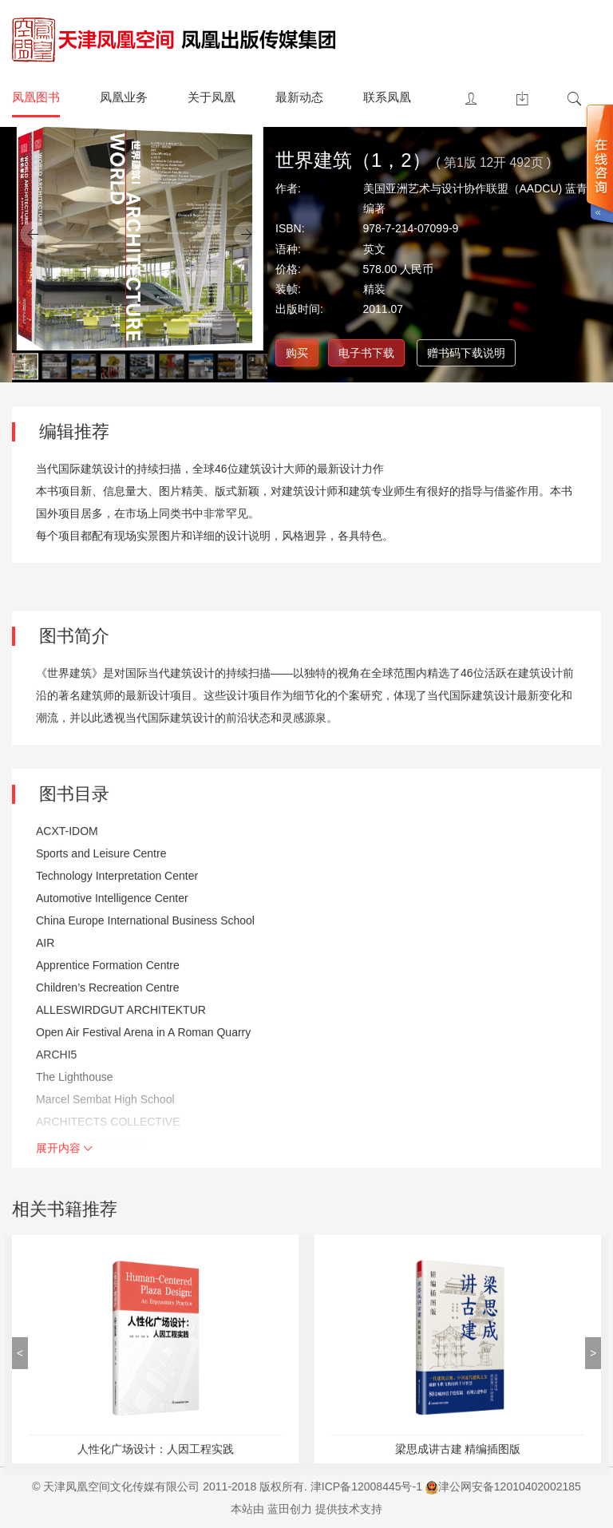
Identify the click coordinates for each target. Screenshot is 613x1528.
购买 (297, 352)
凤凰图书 (36, 97)
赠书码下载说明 (466, 352)
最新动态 (299, 97)
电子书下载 (366, 352)
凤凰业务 (124, 97)
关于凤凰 (211, 97)
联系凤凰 (387, 97)
